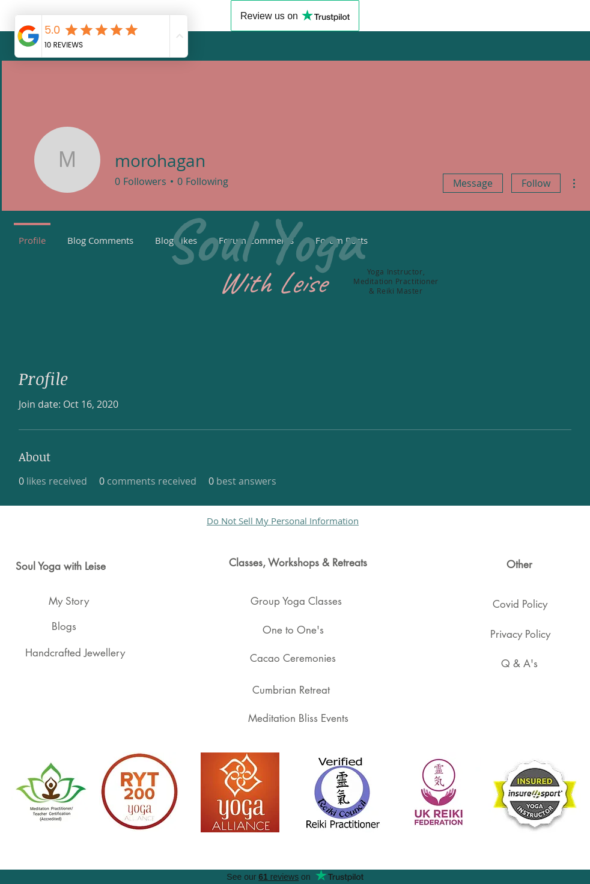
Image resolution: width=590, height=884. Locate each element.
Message (473, 183)
